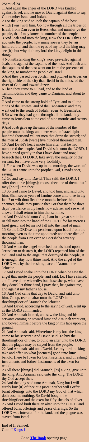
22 (4, 349)
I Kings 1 (18, 430)
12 (4, 178)
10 (4, 144)
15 (4, 230)
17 (4, 272)
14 (4, 217)
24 (4, 383)
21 (4, 332)
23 (4, 370)
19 (4, 306)
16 (4, 247)
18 (4, 293)
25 (4, 404)
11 (3, 166)
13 (4, 191)
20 (4, 315)
